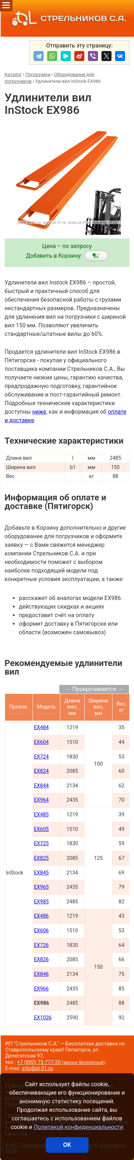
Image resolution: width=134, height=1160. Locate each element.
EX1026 (43, 1018)
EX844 (41, 786)
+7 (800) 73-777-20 (61, 1062)
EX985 (41, 902)
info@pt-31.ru (37, 1068)
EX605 (41, 829)
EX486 (41, 916)
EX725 (41, 844)
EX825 (41, 858)
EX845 (41, 873)
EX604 (41, 742)
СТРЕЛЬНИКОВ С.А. (67, 18)
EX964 (41, 800)
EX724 (41, 757)
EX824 (41, 771)
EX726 (41, 945)
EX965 (41, 887)
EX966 (41, 989)
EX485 (41, 815)
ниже (39, 411)
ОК (67, 1145)
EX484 (41, 728)
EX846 (41, 974)
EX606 (41, 931)
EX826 (41, 960)
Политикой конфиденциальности (78, 1127)
